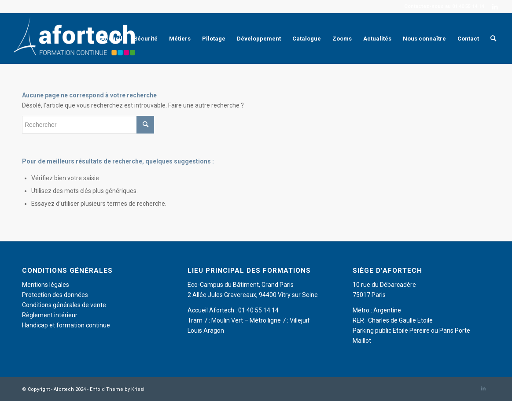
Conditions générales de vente (64, 304)
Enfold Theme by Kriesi (117, 389)
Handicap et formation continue (66, 325)
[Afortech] (76, 38)
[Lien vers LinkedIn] (495, 6)
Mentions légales (45, 284)
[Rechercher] (493, 38)
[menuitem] (111, 38)
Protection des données (55, 294)
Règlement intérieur (49, 315)
